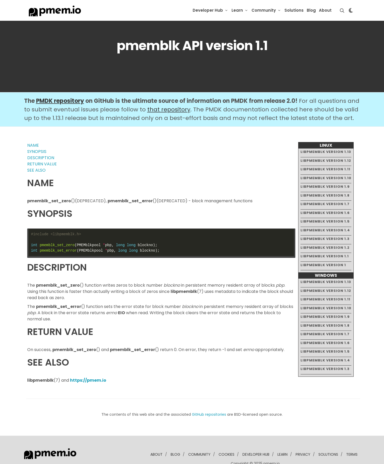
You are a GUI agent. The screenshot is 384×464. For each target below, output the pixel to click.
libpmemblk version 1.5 (325, 205)
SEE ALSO (36, 154)
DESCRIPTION (40, 142)
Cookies (226, 438)
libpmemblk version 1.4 (325, 214)
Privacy (303, 438)
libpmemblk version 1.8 (325, 179)
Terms (352, 438)
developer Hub (255, 438)
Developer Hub (208, 10)
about (156, 438)
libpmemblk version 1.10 (326, 161)
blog (175, 438)
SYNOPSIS (36, 136)
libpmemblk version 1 (323, 248)
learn (282, 438)
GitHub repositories (209, 398)
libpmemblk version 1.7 (325, 188)
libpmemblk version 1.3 (325, 222)
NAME (33, 129)
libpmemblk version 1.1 (325, 240)
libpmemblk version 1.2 (325, 231)
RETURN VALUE (42, 148)
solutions (328, 438)
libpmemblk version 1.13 (326, 135)
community (199, 438)
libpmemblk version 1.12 (326, 144)
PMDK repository (60, 85)
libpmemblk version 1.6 (325, 196)
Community (264, 10)
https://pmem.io (88, 364)
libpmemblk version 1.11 (325, 153)
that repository (168, 94)
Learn (237, 10)
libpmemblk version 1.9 (325, 170)
